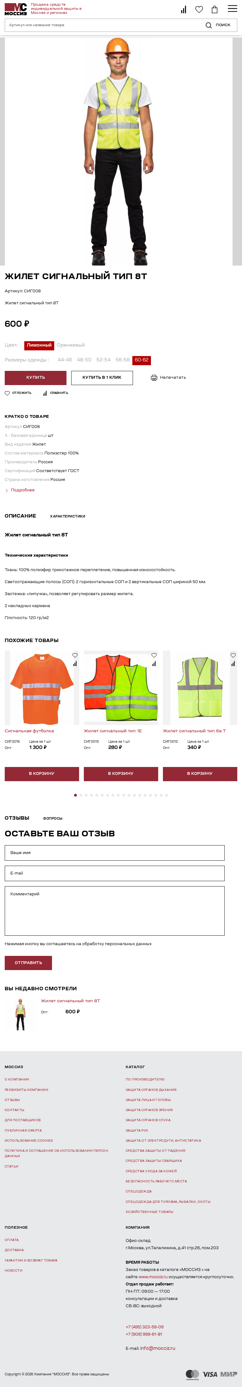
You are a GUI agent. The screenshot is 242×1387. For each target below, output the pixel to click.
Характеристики (67, 516)
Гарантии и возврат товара (31, 1260)
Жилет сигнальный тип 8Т (70, 1001)
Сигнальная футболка (29, 731)
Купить (35, 378)
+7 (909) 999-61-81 (144, 1334)
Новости (13, 1270)
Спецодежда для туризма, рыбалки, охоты (168, 1201)
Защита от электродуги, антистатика (163, 1140)
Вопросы (53, 818)
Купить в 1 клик (101, 378)
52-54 (103, 360)
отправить (28, 962)
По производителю (145, 1079)
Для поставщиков (23, 1120)
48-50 (84, 360)
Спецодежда (139, 1191)
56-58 (123, 360)
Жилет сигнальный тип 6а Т (194, 731)
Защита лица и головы (148, 1099)
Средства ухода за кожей (151, 1170)
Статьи (12, 1166)
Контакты (15, 1110)
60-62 (141, 360)
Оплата (12, 1239)
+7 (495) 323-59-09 (145, 1327)
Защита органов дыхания (151, 1089)
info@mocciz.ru (157, 1348)
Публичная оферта (23, 1130)
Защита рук (137, 1130)
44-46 (65, 360)
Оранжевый (71, 345)
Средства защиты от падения (156, 1150)
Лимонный (39, 345)
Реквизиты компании (26, 1089)
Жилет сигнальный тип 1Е (113, 731)
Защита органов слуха (148, 1120)
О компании (17, 1079)
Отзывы (12, 1099)
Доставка (14, 1250)
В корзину (42, 773)
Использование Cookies (29, 1140)
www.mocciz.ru (153, 1277)
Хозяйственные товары (149, 1211)
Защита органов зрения (149, 1110)
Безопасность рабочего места (156, 1181)
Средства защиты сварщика (154, 1160)
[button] (75, 794)
